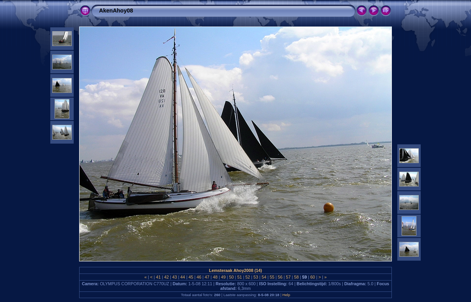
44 (182, 277)
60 (312, 277)
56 (280, 277)
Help (286, 295)
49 (223, 277)
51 (239, 277)
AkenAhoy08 (116, 10)
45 (190, 277)
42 (166, 277)
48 (215, 277)
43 (174, 277)
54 (263, 277)
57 (288, 277)
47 (207, 277)
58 (296, 277)
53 (255, 277)
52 (247, 277)
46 (198, 277)
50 (231, 277)
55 (272, 277)
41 (158, 277)
